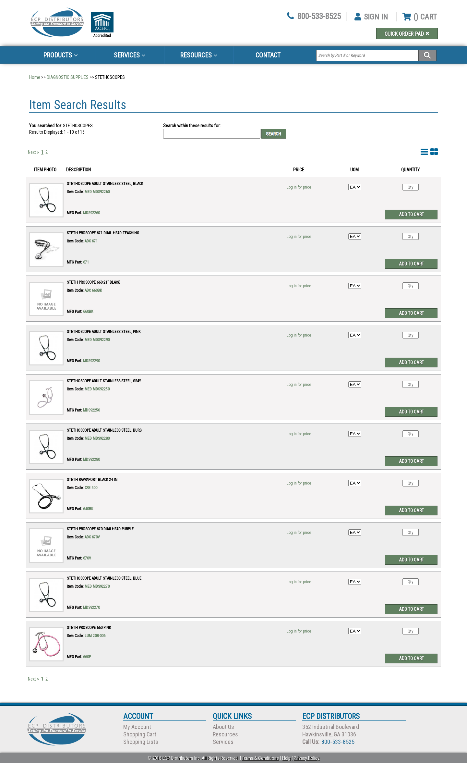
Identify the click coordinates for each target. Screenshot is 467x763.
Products (60, 55)
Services (130, 55)
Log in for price (299, 187)
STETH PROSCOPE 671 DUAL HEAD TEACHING (103, 233)
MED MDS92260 (97, 192)
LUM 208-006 (95, 636)
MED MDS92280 (97, 438)
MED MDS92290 (97, 340)
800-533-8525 (319, 16)
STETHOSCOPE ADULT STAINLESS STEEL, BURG (104, 430)
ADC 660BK (93, 290)
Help (286, 758)
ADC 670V (92, 537)
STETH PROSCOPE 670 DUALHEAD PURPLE (100, 529)
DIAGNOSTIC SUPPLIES (68, 77)
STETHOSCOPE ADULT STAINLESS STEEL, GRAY (104, 381)
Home (34, 77)
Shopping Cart (139, 734)
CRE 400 (91, 488)
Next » (33, 152)
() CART (419, 16)
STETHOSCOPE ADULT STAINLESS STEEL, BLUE (104, 578)
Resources (199, 55)
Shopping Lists (140, 741)
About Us (223, 726)
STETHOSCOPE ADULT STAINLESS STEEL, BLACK (105, 183)
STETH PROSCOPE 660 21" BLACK (93, 282)
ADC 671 (91, 241)
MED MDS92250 (97, 389)
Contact (268, 55)
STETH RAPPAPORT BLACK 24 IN (92, 479)
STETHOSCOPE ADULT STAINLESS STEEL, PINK (103, 331)
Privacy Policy (306, 758)
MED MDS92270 (97, 586)
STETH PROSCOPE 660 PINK (89, 627)
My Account (137, 726)
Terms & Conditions (260, 758)
